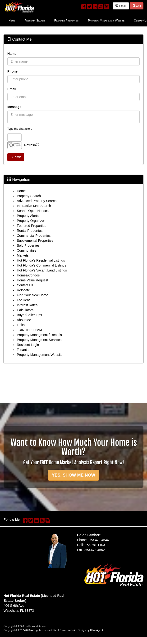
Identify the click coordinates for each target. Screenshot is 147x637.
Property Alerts (28, 216)
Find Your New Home (32, 295)
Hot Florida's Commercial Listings (41, 265)
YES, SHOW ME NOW (73, 475)
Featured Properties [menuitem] (66, 20)
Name (11, 54)
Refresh (30, 145)
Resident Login (28, 345)
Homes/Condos (28, 275)
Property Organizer (31, 221)
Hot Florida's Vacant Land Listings (42, 270)
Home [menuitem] (12, 20)
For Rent (23, 300)
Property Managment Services (39, 340)
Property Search (29, 196)
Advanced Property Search (36, 201)
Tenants (22, 350)
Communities (26, 250)
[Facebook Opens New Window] (84, 5)
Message (14, 107)
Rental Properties (29, 230)
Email (120, 6)
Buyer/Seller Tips (29, 315)
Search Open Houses (33, 211)
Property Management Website (40, 355)
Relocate (23, 290)
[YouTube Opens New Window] (101, 5)
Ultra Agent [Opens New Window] (96, 630)
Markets (23, 255)
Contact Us (25, 285)
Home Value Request (32, 280)
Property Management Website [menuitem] (106, 20)
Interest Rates (27, 305)
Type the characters (19, 128)
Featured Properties (31, 226)
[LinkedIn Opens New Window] (95, 5)
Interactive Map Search (34, 206)
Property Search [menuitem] (34, 20)
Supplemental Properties (35, 240)
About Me (24, 320)
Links (21, 325)
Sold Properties (28, 245)
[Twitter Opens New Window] (89, 5)
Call (136, 6)
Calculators (25, 310)
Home (21, 191)
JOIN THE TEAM (29, 330)
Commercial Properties (34, 235)
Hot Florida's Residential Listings (41, 260)
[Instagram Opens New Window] (106, 5)
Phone (12, 71)
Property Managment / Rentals (39, 335)
